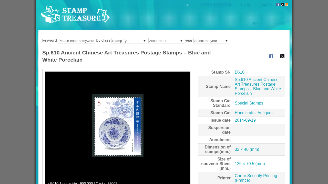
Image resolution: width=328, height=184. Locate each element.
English (266, 5)
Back (256, 23)
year (189, 40)
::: (188, 5)
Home (279, 23)
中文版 (245, 5)
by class (103, 40)
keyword (49, 40)
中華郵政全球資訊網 (215, 5)
